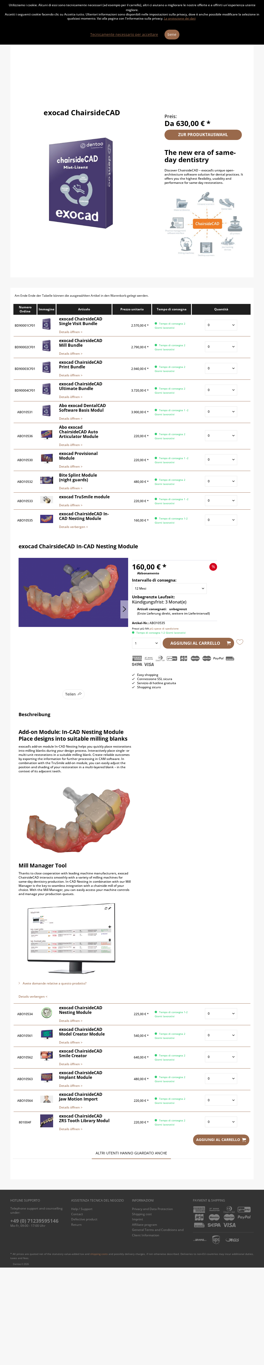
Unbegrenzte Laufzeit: (153, 597)
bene (172, 34)
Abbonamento (148, 573)
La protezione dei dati (180, 18)
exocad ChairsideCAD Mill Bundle (103, 1249)
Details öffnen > (70, 332)
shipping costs (99, 1351)
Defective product (84, 1316)
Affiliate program (144, 1322)
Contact (77, 1311)
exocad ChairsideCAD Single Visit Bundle (161, 1249)
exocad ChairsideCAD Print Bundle (45, 1249)
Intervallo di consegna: (154, 580)
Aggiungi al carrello (200, 642)
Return (76, 1322)
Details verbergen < (73, 527)
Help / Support (82, 1306)
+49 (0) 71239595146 (34, 1318)
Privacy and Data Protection (152, 1306)
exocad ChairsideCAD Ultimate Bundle (220, 1249)
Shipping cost (142, 1311)
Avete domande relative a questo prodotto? (52, 983)
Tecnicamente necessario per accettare (124, 34)
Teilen (70, 694)
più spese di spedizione (164, 628)
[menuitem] (100, 1306)
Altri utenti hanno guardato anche (131, 1153)
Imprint (137, 1316)
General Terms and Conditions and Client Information (158, 1330)
